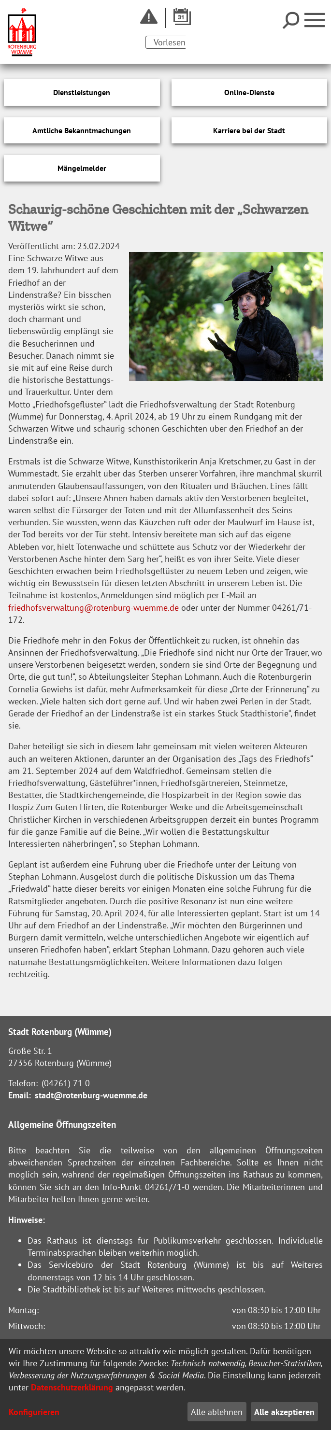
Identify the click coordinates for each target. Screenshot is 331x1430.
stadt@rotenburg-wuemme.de (91, 1095)
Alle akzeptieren (284, 1411)
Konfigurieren (34, 1411)
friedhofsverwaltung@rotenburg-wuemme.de (93, 607)
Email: (19, 1095)
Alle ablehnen (217, 1411)
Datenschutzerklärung (72, 1387)
